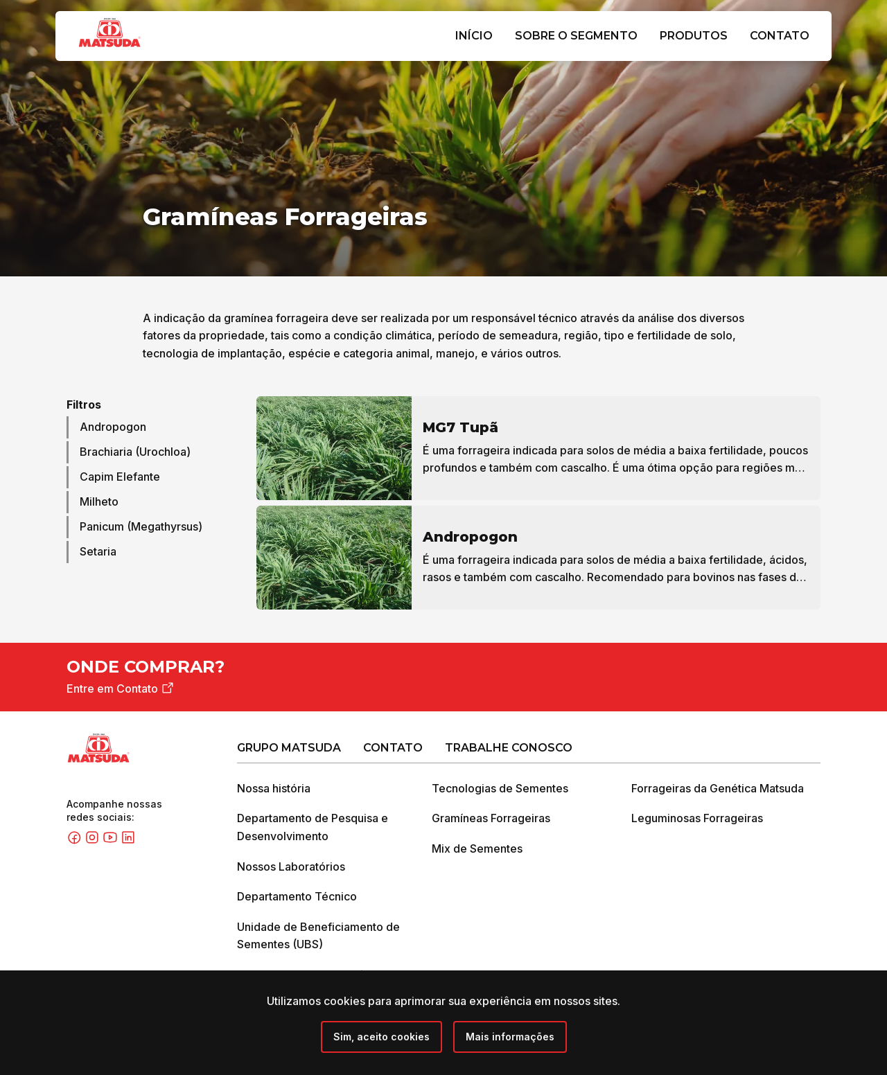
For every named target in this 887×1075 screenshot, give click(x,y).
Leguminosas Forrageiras (697, 819)
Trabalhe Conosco (508, 748)
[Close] (381, 1037)
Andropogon (113, 428)
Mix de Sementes (477, 849)
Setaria (98, 553)
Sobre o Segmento (576, 35)
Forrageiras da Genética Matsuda (717, 789)
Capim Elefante (120, 478)
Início (474, 35)
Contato (779, 35)
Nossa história (273, 789)
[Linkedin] (128, 842)
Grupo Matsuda (289, 748)
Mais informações (510, 1036)
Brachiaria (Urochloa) (135, 453)
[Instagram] (94, 842)
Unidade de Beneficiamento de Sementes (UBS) (318, 936)
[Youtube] (112, 842)
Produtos (694, 35)
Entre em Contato (121, 690)
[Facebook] (76, 842)
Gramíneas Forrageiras (491, 819)
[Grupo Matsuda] (130, 50)
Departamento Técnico (297, 897)
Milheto (99, 503)
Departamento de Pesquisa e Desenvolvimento (312, 828)
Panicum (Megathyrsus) (141, 528)
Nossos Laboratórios (291, 867)
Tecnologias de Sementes (500, 789)
